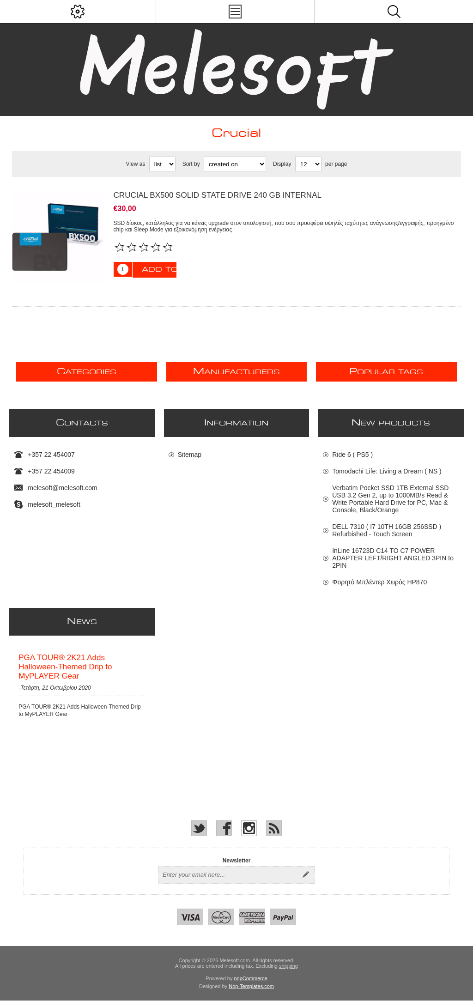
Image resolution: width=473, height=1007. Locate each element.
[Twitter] (199, 834)
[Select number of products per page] (308, 164)
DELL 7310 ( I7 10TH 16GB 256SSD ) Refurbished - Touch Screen (386, 530)
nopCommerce (250, 985)
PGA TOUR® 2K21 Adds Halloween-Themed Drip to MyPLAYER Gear (65, 670)
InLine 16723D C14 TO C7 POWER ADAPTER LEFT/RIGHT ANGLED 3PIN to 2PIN (393, 558)
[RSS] (274, 834)
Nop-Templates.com (251, 992)
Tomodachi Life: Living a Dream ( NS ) (387, 471)
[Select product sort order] (235, 164)
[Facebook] (224, 834)
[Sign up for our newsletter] (228, 881)
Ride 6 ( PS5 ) (352, 454)
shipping (288, 972)
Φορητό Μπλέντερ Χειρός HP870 (379, 582)
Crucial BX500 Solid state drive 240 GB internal (217, 195)
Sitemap (189, 454)
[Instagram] (249, 834)
